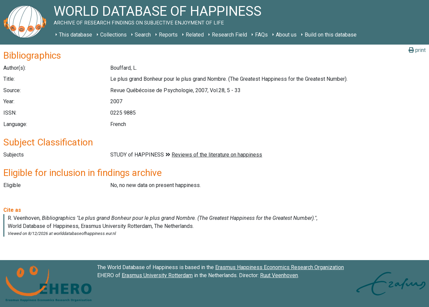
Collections (113, 35)
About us (286, 35)
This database (75, 35)
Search (143, 35)
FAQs (261, 35)
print (417, 50)
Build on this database (331, 35)
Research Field (229, 35)
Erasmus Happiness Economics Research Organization (279, 267)
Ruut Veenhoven (279, 275)
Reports (168, 35)
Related (195, 35)
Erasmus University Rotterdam (157, 275)
